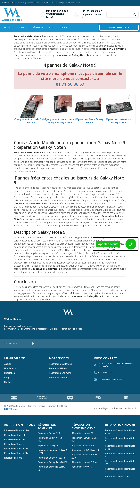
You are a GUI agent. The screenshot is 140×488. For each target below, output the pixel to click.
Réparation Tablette (58, 377)
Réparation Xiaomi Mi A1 (117, 476)
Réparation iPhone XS (15, 439)
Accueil (7, 27)
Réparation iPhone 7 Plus (16, 453)
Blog (51, 27)
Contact (63, 27)
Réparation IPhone (58, 368)
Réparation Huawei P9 (82, 433)
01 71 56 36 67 (92, 11)
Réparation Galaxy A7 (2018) (52, 457)
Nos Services (22, 27)
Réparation (38, 27)
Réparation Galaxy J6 (48, 445)
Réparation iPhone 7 (14, 457)
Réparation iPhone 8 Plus (16, 448)
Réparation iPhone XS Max (17, 430)
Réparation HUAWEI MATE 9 (85, 450)
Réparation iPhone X (14, 444)
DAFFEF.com (10, 409)
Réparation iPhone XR (15, 435)
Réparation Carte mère (60, 373)
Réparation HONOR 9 (81, 466)
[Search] (134, 14)
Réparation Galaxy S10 (49, 433)
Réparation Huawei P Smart (84, 462)
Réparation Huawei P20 (83, 445)
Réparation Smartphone (60, 364)
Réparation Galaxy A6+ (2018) (52, 462)
